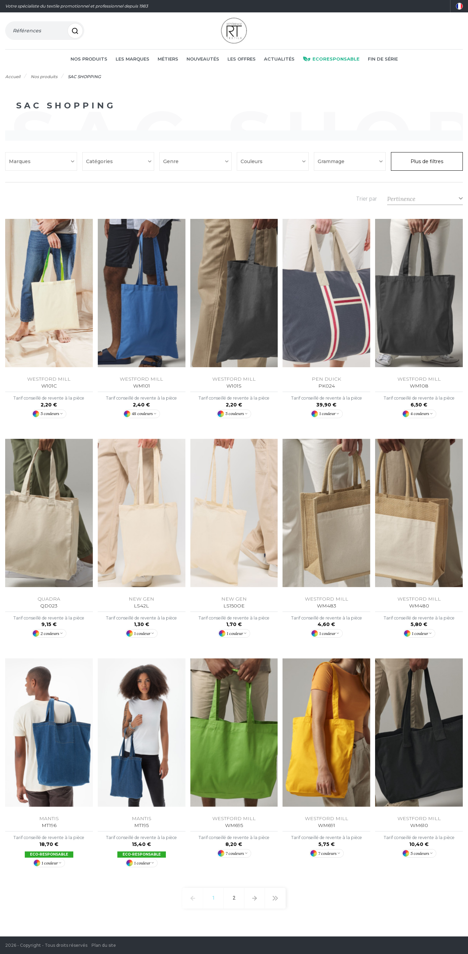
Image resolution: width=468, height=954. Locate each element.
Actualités (279, 59)
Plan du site (104, 945)
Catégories (100, 162)
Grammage (332, 162)
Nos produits (89, 59)
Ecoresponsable (331, 59)
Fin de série (383, 59)
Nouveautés (203, 59)
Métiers (168, 59)
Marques (20, 162)
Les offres (241, 59)
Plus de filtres (427, 162)
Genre (171, 162)
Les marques (132, 59)
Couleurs (252, 162)
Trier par (366, 199)
